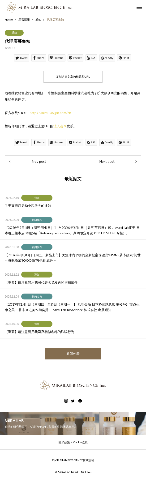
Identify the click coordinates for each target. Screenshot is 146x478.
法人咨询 (60, 126)
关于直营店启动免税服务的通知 (28, 206)
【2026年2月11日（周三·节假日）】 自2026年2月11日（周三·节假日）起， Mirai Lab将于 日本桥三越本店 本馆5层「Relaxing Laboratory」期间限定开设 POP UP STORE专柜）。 (72, 230)
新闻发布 (37, 219)
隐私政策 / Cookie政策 (73, 442)
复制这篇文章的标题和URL (73, 76)
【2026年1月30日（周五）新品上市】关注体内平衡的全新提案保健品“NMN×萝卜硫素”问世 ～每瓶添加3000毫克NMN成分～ (73, 257)
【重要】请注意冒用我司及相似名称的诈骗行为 (39, 332)
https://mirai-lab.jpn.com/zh (50, 113)
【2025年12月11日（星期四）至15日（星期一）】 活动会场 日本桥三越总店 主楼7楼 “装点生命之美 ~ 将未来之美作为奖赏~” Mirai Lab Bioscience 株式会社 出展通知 (72, 307)
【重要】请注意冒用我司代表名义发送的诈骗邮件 (41, 282)
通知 (14, 32)
